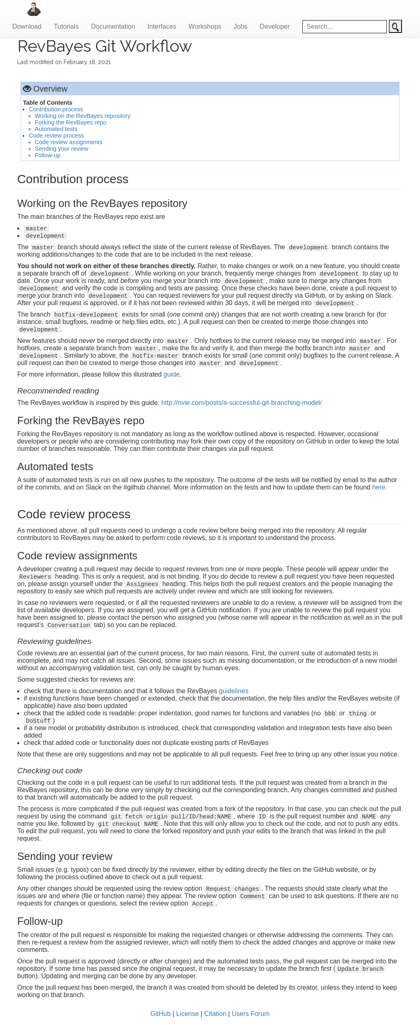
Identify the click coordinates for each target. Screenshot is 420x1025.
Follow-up (47, 155)
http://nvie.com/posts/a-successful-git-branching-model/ (241, 402)
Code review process (56, 135)
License (187, 1013)
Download (26, 26)
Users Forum (250, 1013)
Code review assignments (69, 142)
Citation (215, 1013)
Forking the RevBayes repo (70, 122)
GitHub (161, 1013)
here (378, 487)
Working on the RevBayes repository (82, 116)
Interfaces (162, 26)
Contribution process (56, 109)
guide (172, 374)
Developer (275, 26)
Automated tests (56, 129)
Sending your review (61, 148)
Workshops (205, 26)
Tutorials (66, 26)
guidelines (234, 690)
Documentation (113, 26)
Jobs (241, 26)
